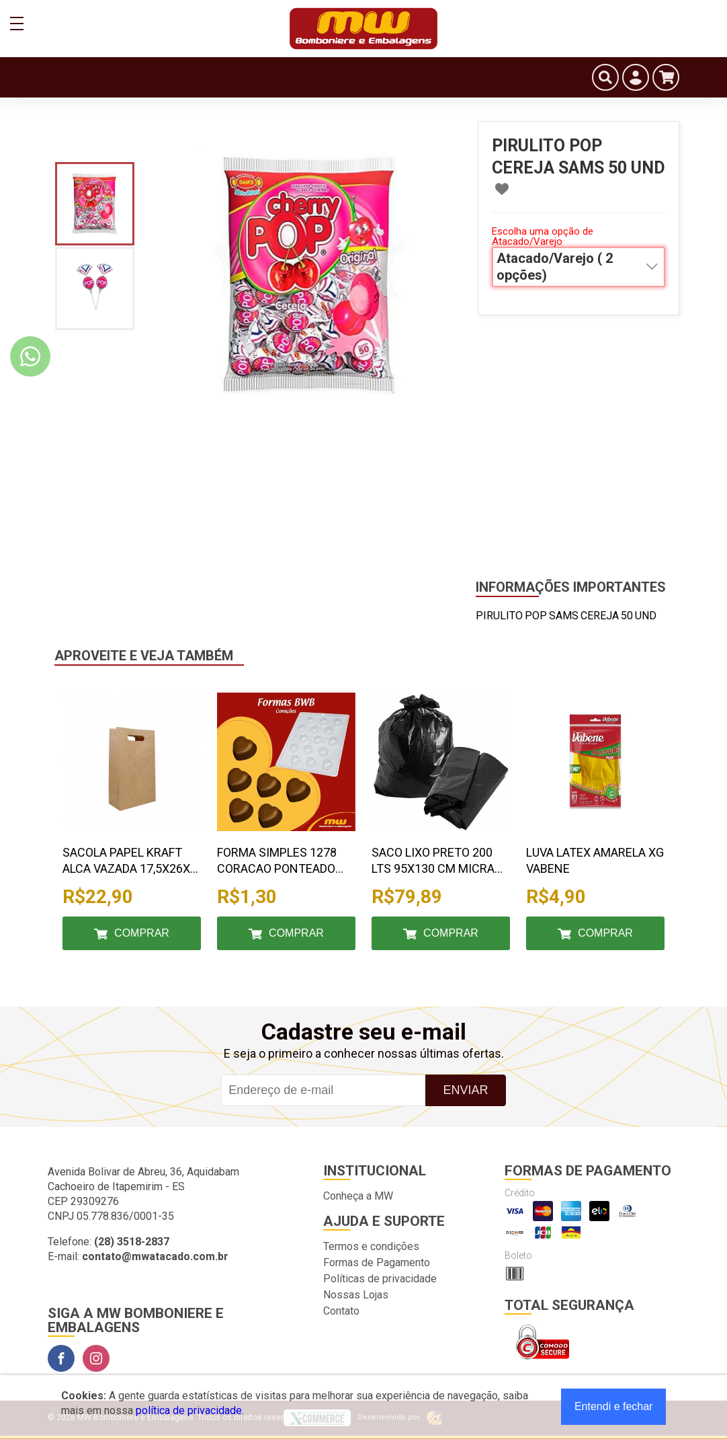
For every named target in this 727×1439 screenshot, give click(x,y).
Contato (341, 1311)
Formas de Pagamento (376, 1262)
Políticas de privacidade (380, 1278)
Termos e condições (371, 1246)
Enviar (465, 1090)
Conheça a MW (358, 1196)
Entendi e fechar (613, 1406)
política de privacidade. (190, 1410)
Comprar (141, 933)
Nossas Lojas (355, 1294)
